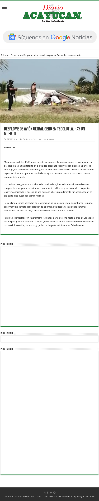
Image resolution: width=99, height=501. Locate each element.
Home (5, 55)
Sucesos (37, 139)
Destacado (16, 55)
